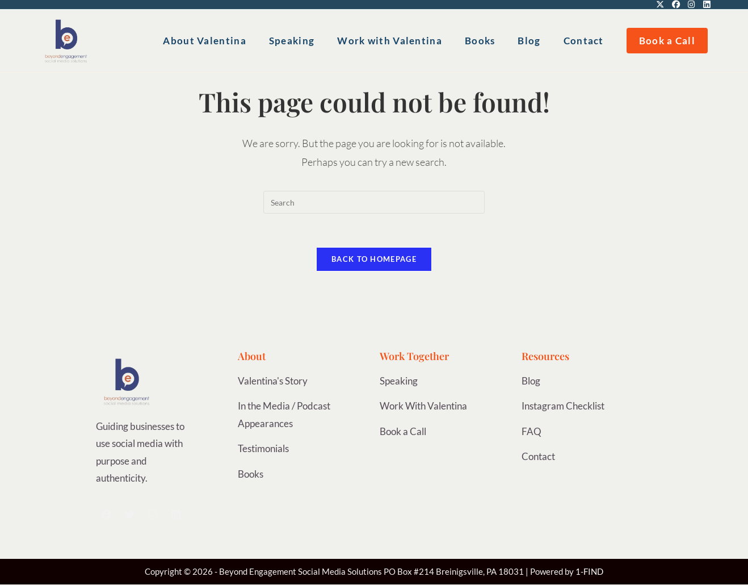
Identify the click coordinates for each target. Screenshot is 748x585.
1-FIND (589, 572)
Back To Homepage (374, 259)
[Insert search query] (374, 202)
